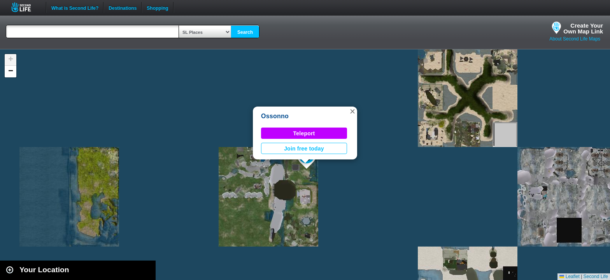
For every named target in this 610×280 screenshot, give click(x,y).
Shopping (157, 7)
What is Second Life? (74, 7)
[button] (352, 111)
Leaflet (569, 276)
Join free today (304, 148)
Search (245, 32)
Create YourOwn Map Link (583, 28)
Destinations (123, 7)
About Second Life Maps (574, 39)
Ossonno (275, 116)
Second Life (25, 7)
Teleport (304, 133)
